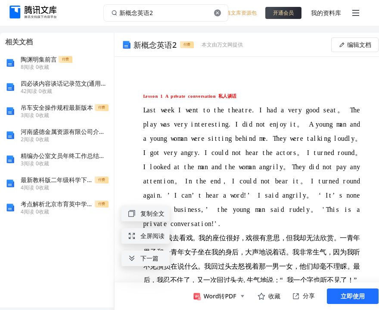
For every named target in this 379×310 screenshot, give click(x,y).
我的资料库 (326, 13)
